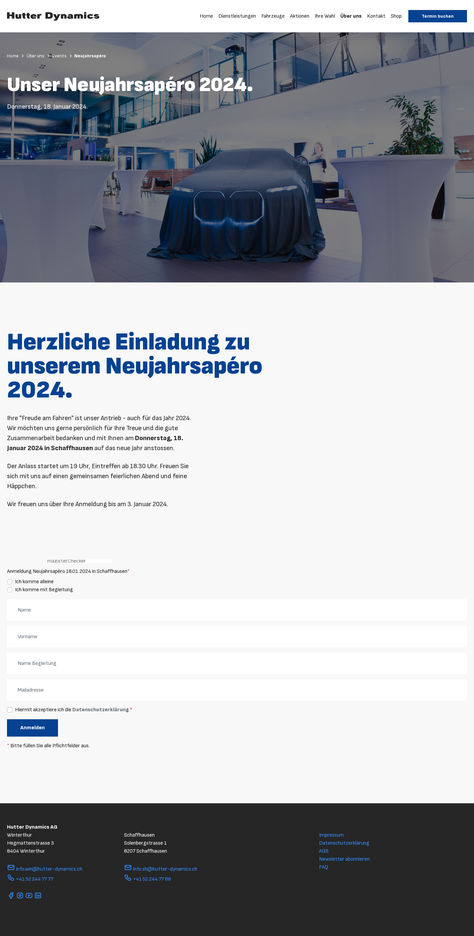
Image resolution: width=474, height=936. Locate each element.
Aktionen (299, 16)
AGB (324, 851)
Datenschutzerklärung (100, 710)
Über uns (351, 16)
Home (206, 16)
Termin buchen (438, 16)
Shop (396, 16)
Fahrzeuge (273, 16)
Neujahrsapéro (90, 56)
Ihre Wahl (325, 16)
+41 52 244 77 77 (30, 879)
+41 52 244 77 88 (147, 879)
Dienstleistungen (237, 16)
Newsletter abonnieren (344, 859)
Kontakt (376, 16)
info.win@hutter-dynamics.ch (44, 869)
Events (62, 56)
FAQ (323, 867)
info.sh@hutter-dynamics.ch (160, 869)
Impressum (331, 835)
